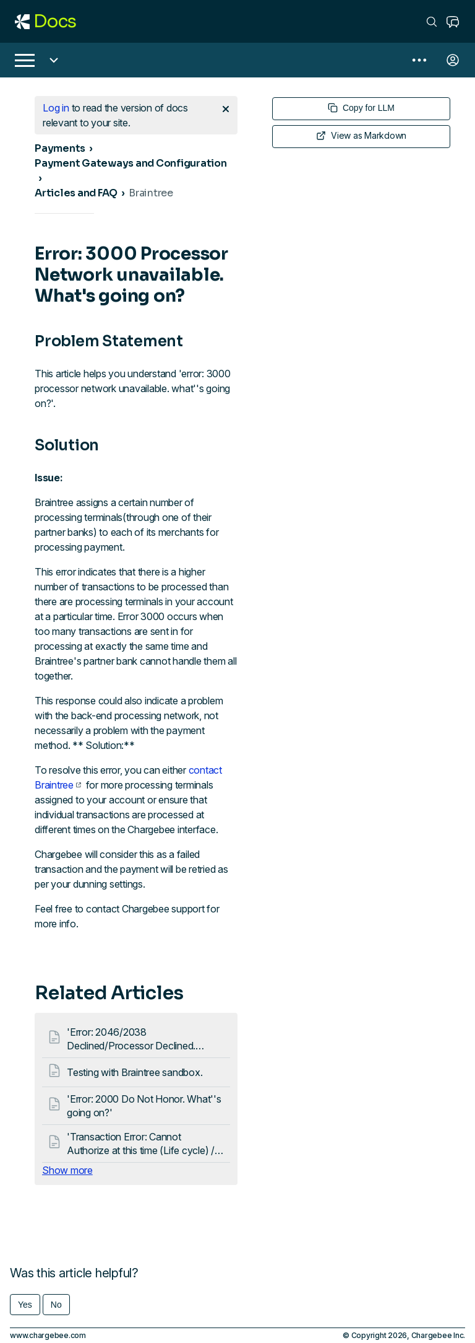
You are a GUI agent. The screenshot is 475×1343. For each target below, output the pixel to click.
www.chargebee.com (48, 1335)
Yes (25, 1305)
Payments (60, 148)
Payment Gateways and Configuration (131, 163)
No (56, 1305)
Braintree (151, 192)
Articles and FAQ (76, 192)
